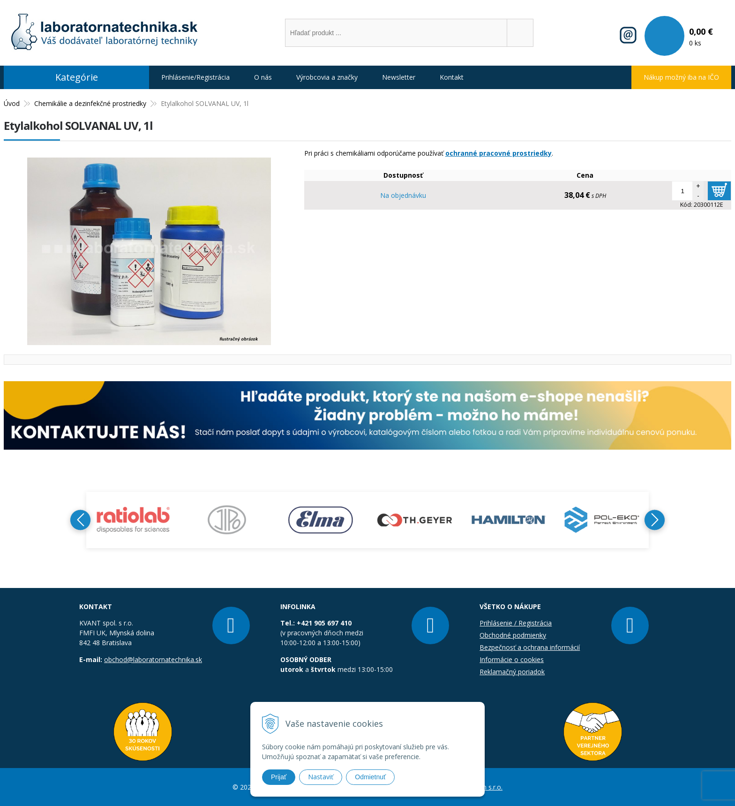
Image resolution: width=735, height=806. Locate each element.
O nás (263, 77)
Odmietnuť (370, 777)
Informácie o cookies (512, 659)
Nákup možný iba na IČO (681, 77)
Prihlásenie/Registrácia (195, 77)
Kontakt (452, 77)
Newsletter (398, 77)
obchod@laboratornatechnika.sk (153, 659)
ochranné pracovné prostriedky (498, 153)
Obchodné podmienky (513, 635)
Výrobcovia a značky (327, 77)
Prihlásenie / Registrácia (516, 622)
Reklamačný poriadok (512, 671)
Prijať (278, 777)
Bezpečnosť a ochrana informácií (530, 647)
